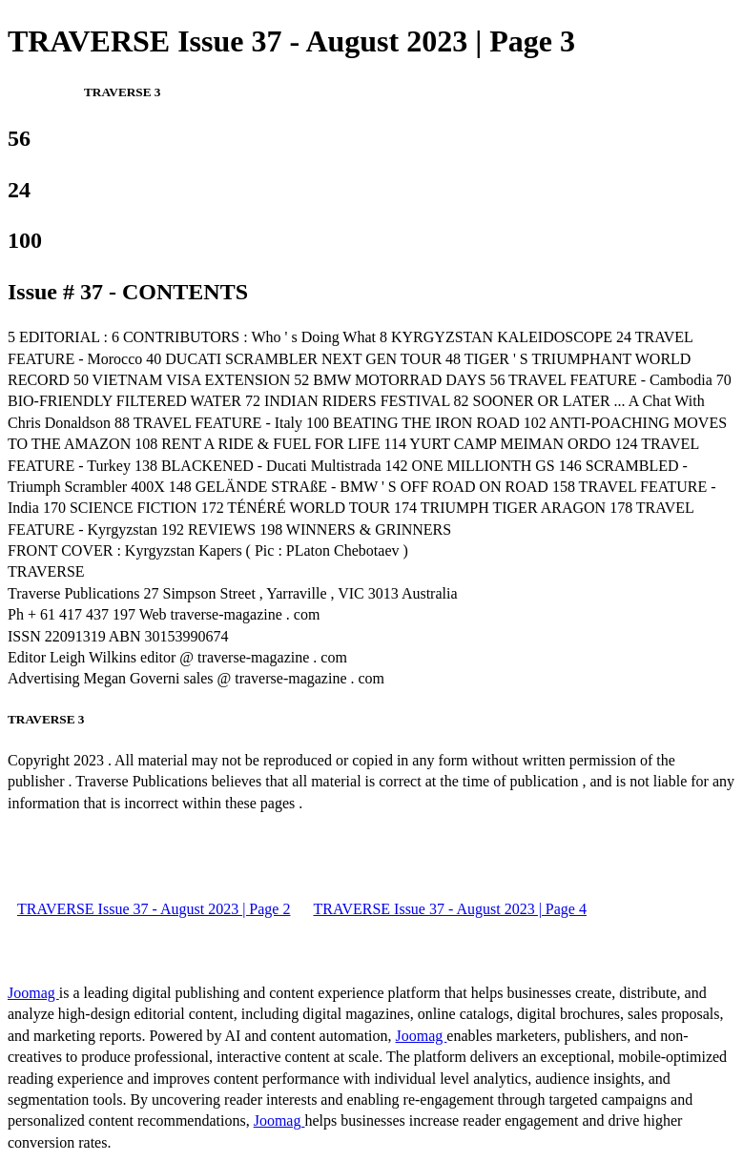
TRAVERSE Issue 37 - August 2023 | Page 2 (153, 909)
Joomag (33, 993)
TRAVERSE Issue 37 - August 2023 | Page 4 (449, 909)
